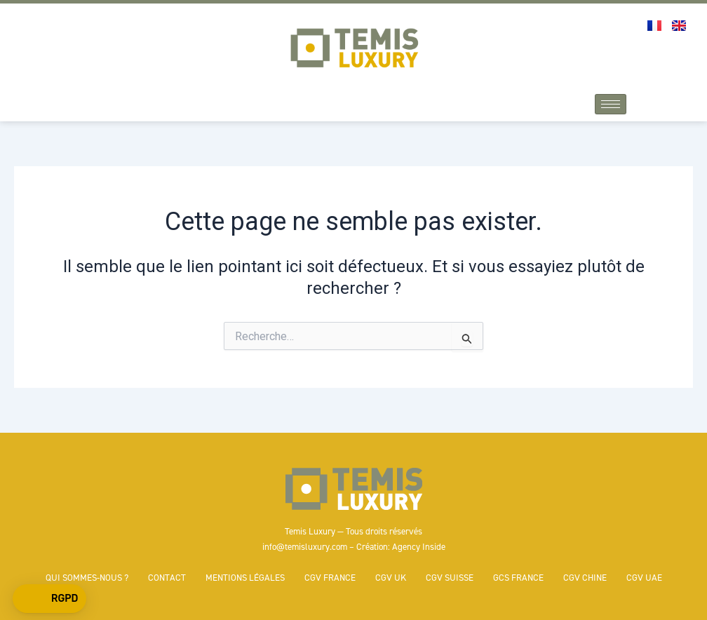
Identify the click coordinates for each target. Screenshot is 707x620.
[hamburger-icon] (610, 104)
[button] (49, 599)
